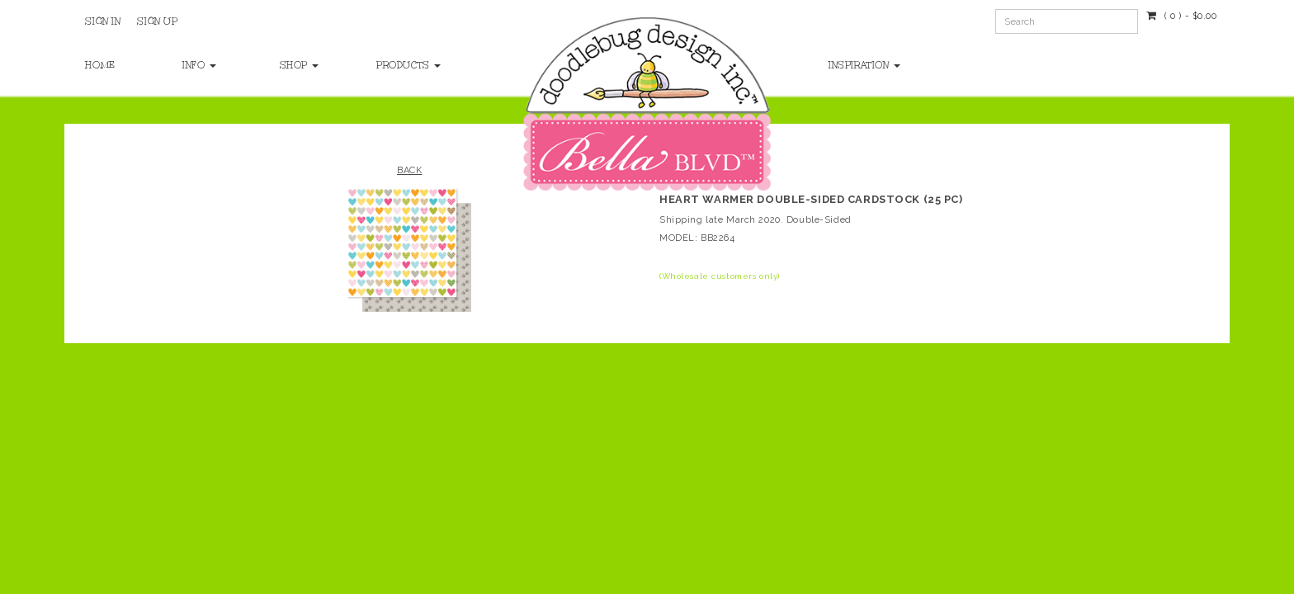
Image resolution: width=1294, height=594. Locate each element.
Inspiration (864, 65)
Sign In (102, 21)
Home (100, 65)
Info (199, 65)
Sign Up (157, 21)
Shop (299, 65)
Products (408, 65)
